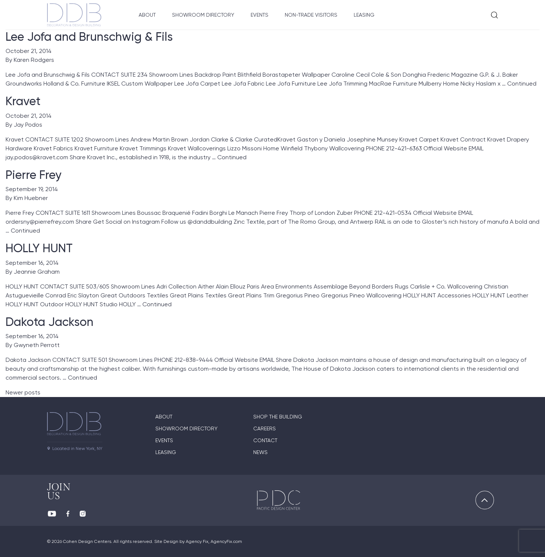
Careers (264, 428)
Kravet (23, 101)
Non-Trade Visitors (311, 15)
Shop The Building (277, 417)
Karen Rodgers (34, 59)
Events (259, 15)
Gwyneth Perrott (37, 344)
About (147, 15)
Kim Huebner (31, 197)
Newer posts (23, 392)
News (260, 452)
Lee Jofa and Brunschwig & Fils (89, 37)
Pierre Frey (33, 175)
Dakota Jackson (49, 322)
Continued (521, 83)
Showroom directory (186, 428)
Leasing (364, 15)
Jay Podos (28, 124)
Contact (265, 440)
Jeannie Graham (37, 271)
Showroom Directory (203, 15)
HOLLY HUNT (39, 248)
